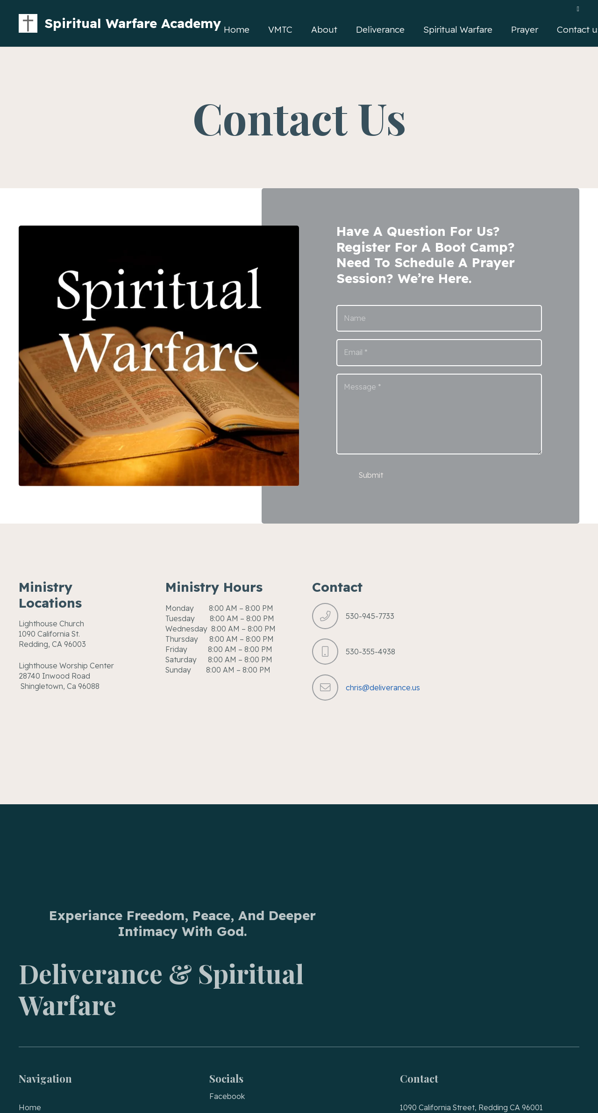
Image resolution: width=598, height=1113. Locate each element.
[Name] (439, 318)
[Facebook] (578, 9)
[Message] (439, 414)
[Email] (439, 352)
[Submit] (371, 475)
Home (30, 1107)
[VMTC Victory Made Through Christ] (28, 23)
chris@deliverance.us (383, 687)
